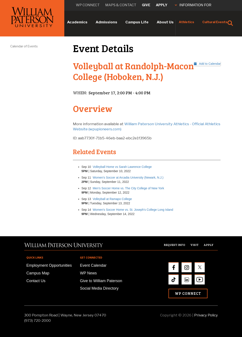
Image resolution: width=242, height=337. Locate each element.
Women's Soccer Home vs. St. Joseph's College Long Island (133, 209)
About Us (165, 22)
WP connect (88, 5)
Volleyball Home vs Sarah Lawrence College (122, 166)
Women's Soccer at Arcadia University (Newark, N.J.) (128, 177)
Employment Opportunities (49, 265)
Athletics (186, 22)
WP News (88, 273)
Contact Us (35, 281)
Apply (161, 5)
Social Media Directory (99, 288)
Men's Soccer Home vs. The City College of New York (128, 188)
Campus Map (37, 273)
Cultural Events (214, 22)
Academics (77, 22)
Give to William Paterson (101, 281)
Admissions (106, 22)
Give (146, 5)
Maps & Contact (120, 5)
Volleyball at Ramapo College (112, 199)
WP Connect (188, 293)
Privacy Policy (206, 315)
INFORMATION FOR (193, 5)
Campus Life (137, 22)
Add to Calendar (207, 63)
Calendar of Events (24, 46)
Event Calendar (93, 265)
